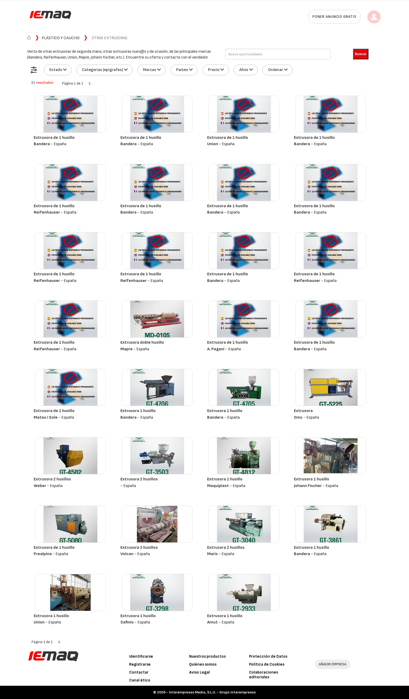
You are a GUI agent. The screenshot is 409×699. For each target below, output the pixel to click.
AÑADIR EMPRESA (332, 664)
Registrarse (140, 664)
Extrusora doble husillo (142, 342)
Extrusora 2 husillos (52, 479)
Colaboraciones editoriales (263, 675)
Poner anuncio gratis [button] (334, 16)
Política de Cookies (266, 664)
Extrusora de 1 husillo (54, 137)
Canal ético (139, 680)
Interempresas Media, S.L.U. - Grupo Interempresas (212, 692)
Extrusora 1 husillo (138, 410)
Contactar (139, 672)
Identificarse (141, 656)
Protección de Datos (268, 656)
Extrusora (303, 410)
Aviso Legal (199, 672)
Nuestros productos (207, 656)
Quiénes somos (202, 664)
